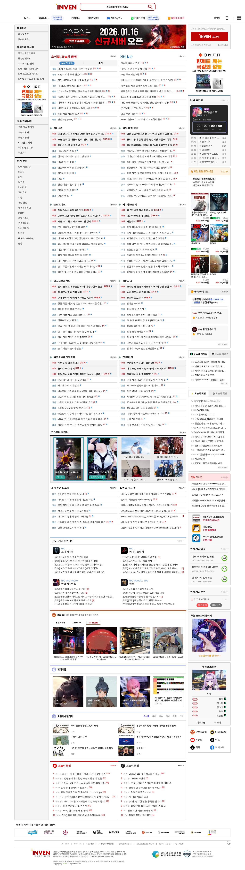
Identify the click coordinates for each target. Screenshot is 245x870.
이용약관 (90, 843)
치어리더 (22, 187)
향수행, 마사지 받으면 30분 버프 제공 (143, 593)
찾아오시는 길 (164, 843)
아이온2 (58, 128)
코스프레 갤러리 (59, 432)
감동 (174, 716)
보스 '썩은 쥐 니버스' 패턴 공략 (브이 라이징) (78, 564)
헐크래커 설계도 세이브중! (69, 589)
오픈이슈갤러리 (65, 716)
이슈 (161, 716)
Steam (21, 213)
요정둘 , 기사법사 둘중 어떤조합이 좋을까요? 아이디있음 (151, 572)
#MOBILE (138, 581)
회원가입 (224, 45)
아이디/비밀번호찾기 (202, 45)
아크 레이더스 (68, 583)
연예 (167, 716)
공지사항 (179, 843)
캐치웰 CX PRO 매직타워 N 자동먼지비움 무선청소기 (210, 500)
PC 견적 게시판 (25, 148)
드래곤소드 (210, 112)
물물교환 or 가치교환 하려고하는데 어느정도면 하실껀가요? (85, 596)
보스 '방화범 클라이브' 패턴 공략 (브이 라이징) (79, 572)
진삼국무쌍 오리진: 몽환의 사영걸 (209, 161)
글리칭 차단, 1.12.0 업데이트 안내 (73, 604)
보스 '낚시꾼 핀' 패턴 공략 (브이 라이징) (75, 560)
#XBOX (74, 581)
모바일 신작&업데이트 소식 (31, 79)
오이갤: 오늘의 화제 (64, 56)
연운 (20, 243)
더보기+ (113, 56)
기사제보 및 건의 (26, 63)
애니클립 (22, 192)
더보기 (179, 541)
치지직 (21, 172)
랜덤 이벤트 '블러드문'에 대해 (71, 557)
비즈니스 (77, 843)
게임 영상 (22, 202)
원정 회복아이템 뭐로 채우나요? (72, 600)
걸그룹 (21, 182)
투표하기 (202, 605)
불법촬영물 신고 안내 (145, 843)
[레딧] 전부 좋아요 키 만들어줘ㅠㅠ (141, 600)
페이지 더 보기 (113, 765)
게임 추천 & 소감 (60, 487)
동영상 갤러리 (24, 58)
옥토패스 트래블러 (27, 238)
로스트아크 (60, 204)
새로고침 (221, 344)
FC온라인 (127, 357)
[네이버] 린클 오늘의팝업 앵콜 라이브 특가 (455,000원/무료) (210, 489)
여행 (20, 197)
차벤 (20, 177)
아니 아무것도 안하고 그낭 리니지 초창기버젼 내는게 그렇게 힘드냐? (151, 568)
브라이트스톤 (206, 146)
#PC (63, 549)
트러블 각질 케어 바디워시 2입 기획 (207, 495)
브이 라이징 (23, 228)
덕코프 (21, 233)
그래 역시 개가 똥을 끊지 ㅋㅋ (139, 560)
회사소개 (65, 843)
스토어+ (224, 171)
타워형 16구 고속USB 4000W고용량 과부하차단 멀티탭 (210, 483)
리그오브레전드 (62, 280)
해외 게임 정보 (130, 128)
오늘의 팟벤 (23, 137)
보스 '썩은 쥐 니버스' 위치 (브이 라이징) (75, 568)
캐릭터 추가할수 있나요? (69, 593)
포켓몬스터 (23, 218)
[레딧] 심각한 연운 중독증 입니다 (140, 596)
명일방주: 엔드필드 (208, 154)
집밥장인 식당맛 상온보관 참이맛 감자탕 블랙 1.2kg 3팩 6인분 (210, 506)
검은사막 (127, 280)
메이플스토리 (129, 204)
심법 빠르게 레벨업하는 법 (137, 589)
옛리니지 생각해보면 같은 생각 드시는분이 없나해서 (150, 564)
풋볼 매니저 (23, 223)
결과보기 (216, 605)
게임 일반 (126, 56)
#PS (68, 581)
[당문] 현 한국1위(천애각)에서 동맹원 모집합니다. (148, 604)
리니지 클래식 (136, 551)
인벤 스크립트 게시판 (28, 74)
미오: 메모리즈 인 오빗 (209, 138)
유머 (154, 716)
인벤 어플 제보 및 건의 (28, 68)
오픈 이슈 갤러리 (26, 127)
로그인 (217, 18)
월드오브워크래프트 (64, 357)
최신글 (146, 716)
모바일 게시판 (127, 487)
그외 (181, 716)
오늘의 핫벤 (23, 132)
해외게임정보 (24, 208)
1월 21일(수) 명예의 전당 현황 (139, 557)
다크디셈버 (204, 150)
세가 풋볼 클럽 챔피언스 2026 (209, 157)
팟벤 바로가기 (24, 167)
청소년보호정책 (124, 843)
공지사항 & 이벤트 (26, 53)
